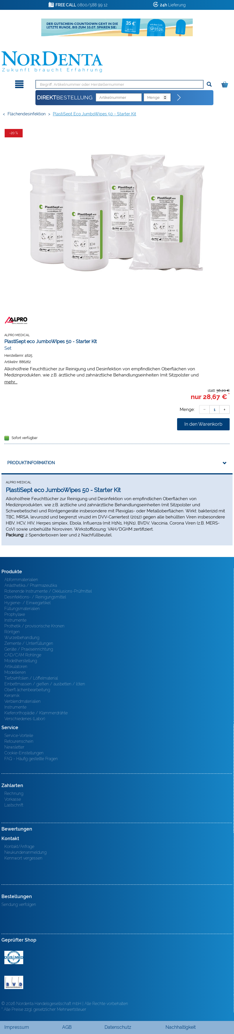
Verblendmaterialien (22, 701)
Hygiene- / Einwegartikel (27, 602)
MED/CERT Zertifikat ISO (13, 957)
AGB (67, 1027)
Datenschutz (118, 1027)
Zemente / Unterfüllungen (28, 643)
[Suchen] (209, 84)
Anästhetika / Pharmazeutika (30, 585)
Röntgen (12, 631)
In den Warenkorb (203, 424)
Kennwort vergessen (23, 858)
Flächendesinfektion (27, 114)
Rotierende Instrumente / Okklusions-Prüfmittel (48, 591)
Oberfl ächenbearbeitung (27, 689)
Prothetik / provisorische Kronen (34, 626)
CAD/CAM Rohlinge (22, 655)
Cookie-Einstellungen (24, 753)
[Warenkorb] (225, 83)
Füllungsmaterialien (22, 608)
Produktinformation (31, 462)
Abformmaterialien (21, 579)
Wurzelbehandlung (21, 637)
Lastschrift (13, 805)
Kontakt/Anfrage (19, 846)
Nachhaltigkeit (180, 1027)
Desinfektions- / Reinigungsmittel (35, 597)
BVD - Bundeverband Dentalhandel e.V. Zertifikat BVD (13, 982)
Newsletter (14, 747)
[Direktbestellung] (179, 98)
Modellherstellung (20, 660)
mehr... (10, 381)
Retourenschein (18, 741)
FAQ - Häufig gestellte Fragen (31, 758)
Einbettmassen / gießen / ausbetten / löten (44, 684)
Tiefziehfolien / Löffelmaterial (31, 678)
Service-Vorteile (18, 735)
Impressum (16, 1027)
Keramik (11, 695)
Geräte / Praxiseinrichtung (28, 649)
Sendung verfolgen (18, 904)
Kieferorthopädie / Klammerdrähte (36, 713)
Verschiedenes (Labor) (24, 718)
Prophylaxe (14, 614)
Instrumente (15, 620)
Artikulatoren (15, 666)
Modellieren (15, 672)
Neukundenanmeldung (25, 852)
